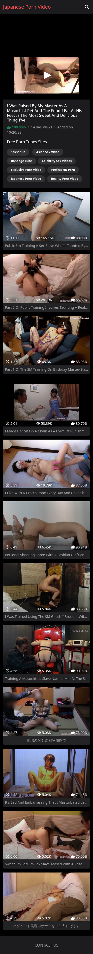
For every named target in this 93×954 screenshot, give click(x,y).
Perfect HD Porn (63, 170)
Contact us (47, 945)
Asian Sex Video (47, 152)
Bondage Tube (21, 161)
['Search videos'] (87, 7)
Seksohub (18, 152)
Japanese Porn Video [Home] (27, 6)
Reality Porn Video (64, 179)
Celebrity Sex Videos (57, 161)
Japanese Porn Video (26, 179)
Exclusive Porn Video (26, 170)
